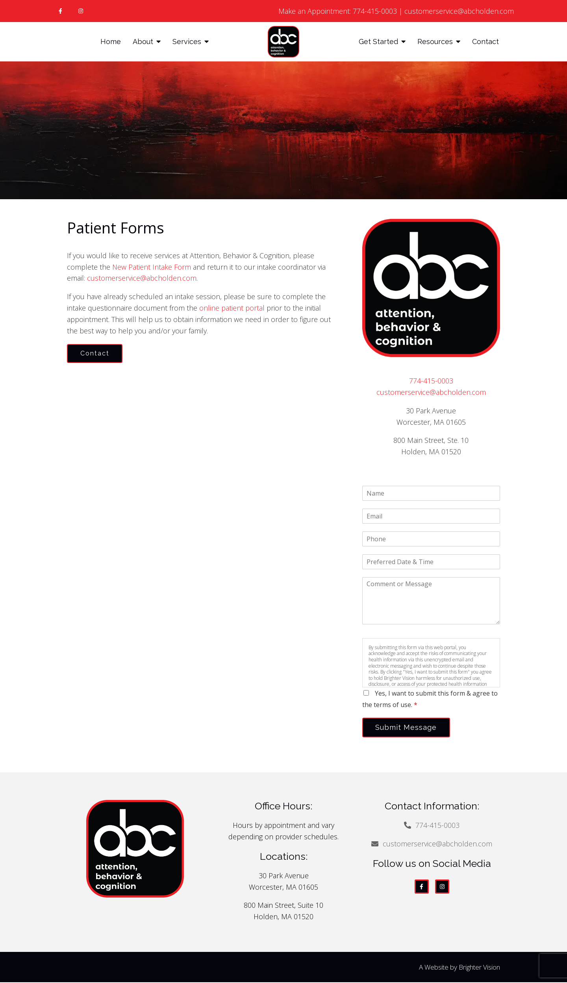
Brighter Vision (479, 967)
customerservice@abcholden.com (459, 11)
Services (186, 41)
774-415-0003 (375, 11)
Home (110, 41)
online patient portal (232, 308)
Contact (485, 41)
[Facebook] (60, 11)
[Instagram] (81, 11)
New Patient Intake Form (152, 267)
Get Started (378, 41)
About (143, 41)
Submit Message (407, 728)
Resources (435, 41)
